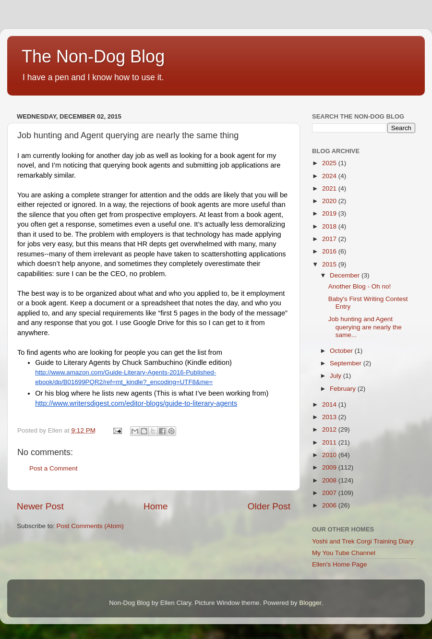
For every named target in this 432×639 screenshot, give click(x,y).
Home (156, 506)
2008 (330, 480)
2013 (330, 417)
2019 (330, 213)
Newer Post (40, 506)
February (344, 388)
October (342, 350)
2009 (330, 467)
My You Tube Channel (343, 552)
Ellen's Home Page (339, 564)
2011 (330, 442)
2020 (330, 201)
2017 (330, 238)
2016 (330, 251)
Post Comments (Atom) (90, 526)
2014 (330, 404)
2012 (330, 429)
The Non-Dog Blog (93, 56)
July (336, 375)
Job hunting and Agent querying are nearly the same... (365, 326)
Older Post (269, 506)
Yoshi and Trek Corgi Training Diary (363, 541)
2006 (330, 505)
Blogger (310, 602)
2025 (330, 163)
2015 (330, 264)
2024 (330, 176)
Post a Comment (53, 468)
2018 (330, 226)
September (346, 363)
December (345, 275)
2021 (330, 188)
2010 (330, 454)
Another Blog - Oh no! (359, 286)
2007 (330, 492)
